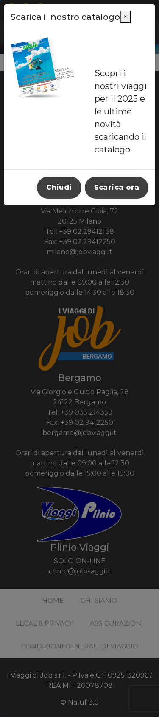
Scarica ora (116, 187)
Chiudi (59, 187)
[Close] (125, 17)
